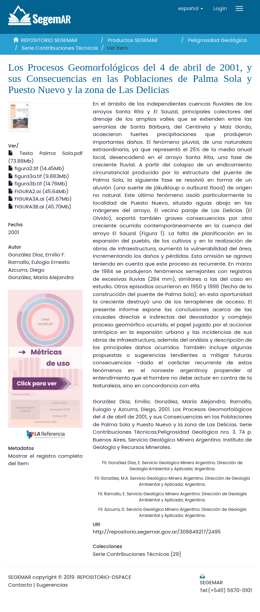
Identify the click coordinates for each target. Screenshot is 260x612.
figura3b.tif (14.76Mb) (37, 183)
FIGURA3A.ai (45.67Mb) (40, 198)
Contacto (20, 584)
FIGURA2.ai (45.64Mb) (38, 191)
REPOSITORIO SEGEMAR (49, 40)
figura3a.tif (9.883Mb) (38, 176)
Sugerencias (52, 584)
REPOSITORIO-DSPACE (104, 577)
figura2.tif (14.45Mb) (36, 168)
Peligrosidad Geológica (217, 40)
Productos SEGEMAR (133, 40)
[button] (190, 8)
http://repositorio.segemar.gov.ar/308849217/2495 (157, 531)
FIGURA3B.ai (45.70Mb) (39, 206)
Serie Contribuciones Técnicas (60, 47)
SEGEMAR (19, 577)
